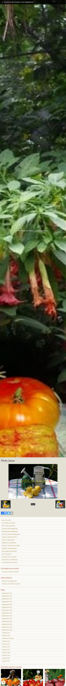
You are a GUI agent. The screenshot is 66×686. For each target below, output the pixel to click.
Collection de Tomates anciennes (11, 584)
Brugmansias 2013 (7, 596)
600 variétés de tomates (8, 523)
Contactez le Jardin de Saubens (10, 572)
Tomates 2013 (6, 635)
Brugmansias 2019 (7, 613)
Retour (33, 504)
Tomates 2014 (6, 641)
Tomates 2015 (6, 644)
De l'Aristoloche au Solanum (9, 562)
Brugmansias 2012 (7, 593)
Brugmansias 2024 (7, 627)
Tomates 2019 (6, 655)
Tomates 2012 (6, 633)
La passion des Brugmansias (10, 528)
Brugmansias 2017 (7, 607)
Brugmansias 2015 (7, 601)
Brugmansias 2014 (7, 599)
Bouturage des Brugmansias (10, 531)
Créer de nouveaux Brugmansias (11, 534)
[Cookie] (4, 682)
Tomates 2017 (6, 649)
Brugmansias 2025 (7, 630)
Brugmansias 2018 (7, 610)
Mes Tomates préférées (8, 526)
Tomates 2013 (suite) (8, 638)
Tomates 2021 (6, 661)
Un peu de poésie (6, 554)
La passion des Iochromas (9, 557)
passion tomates (6, 520)
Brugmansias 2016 (7, 604)
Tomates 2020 (6, 658)
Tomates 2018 (6, 652)
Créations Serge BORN (8, 540)
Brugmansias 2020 (7, 616)
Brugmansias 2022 (7, 621)
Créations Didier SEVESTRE (9, 537)
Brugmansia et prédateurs (9, 542)
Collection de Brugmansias (9, 548)
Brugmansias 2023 (7, 624)
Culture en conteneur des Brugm (11, 545)
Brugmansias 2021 (7, 618)
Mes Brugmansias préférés (9, 551)
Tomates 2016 (6, 647)
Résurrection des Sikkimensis (10, 559)
